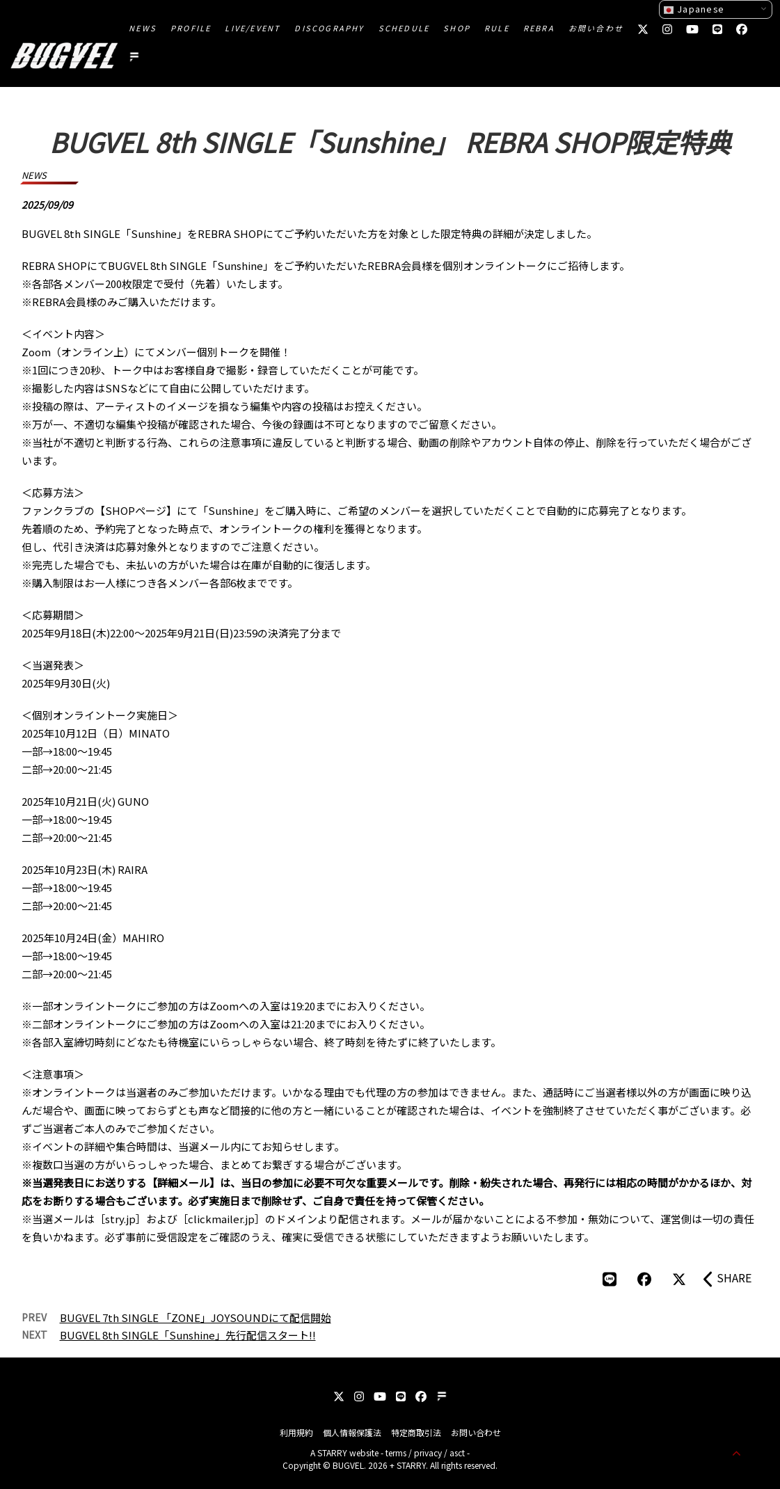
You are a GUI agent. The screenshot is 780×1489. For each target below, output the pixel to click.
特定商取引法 (416, 1432)
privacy (428, 1452)
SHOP (456, 27)
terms (395, 1452)
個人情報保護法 (352, 1432)
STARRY (332, 1452)
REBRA (539, 27)
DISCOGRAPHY (329, 27)
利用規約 (296, 1432)
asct (457, 1452)
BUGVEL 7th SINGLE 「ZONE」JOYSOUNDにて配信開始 (195, 1317)
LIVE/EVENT (252, 27)
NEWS (143, 27)
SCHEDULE (404, 27)
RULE (496, 27)
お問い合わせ (595, 27)
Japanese (693, 9)
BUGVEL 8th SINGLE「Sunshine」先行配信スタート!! (188, 1335)
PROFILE (190, 27)
